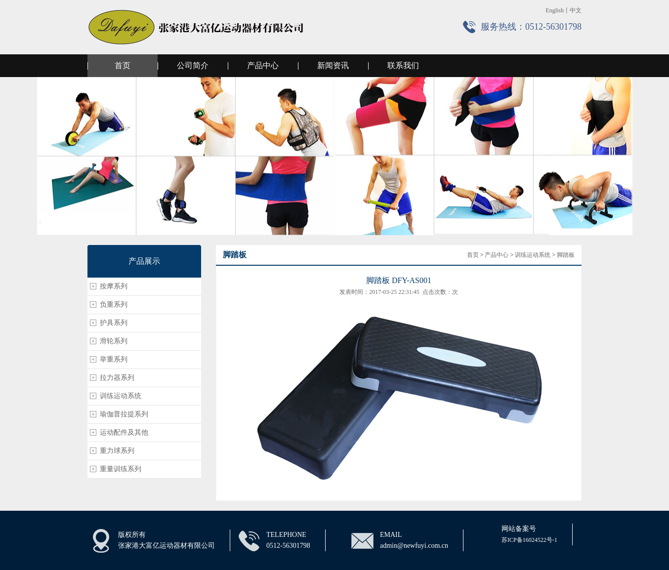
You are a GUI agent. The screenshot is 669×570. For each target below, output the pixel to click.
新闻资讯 (333, 65)
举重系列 (113, 359)
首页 (122, 65)
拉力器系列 (117, 377)
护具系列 (113, 322)
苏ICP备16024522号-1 (529, 539)
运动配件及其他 (124, 432)
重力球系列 (117, 450)
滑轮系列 (113, 341)
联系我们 (403, 65)
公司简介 (193, 65)
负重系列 (113, 304)
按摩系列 (113, 286)
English (554, 10)
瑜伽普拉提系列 (124, 414)
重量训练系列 (120, 469)
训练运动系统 (120, 396)
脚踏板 (566, 254)
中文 (576, 10)
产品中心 (263, 65)
